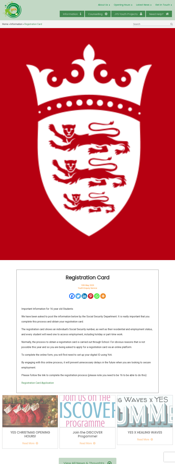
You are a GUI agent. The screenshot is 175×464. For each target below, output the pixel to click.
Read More (28, 441)
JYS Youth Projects (128, 14)
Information (72, 14)
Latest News (142, 4)
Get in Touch (162, 4)
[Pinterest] (90, 296)
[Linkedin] (84, 296)
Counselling (97, 14)
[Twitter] (78, 296)
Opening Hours (122, 4)
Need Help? (159, 14)
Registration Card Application (37, 382)
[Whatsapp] (97, 296)
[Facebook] (72, 296)
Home (5, 24)
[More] (103, 296)
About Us (103, 4)
